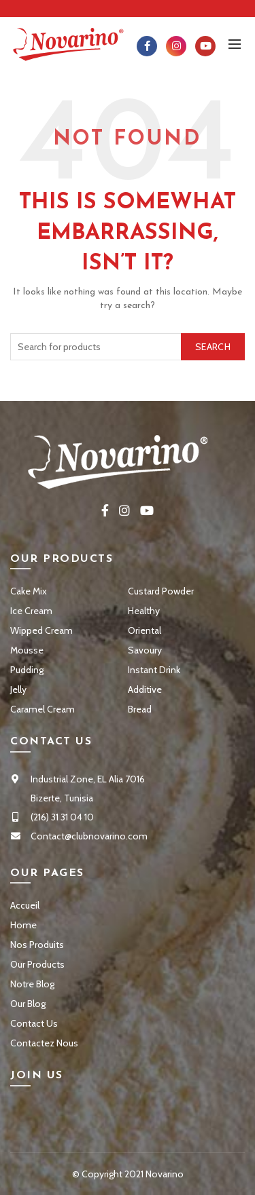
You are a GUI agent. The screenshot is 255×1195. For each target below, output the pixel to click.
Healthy (144, 611)
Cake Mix (28, 591)
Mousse (27, 650)
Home (23, 925)
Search (213, 347)
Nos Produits (37, 944)
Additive (145, 689)
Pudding (27, 670)
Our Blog (28, 1004)
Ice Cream (31, 611)
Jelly (18, 689)
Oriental (144, 630)
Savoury (145, 650)
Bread (140, 709)
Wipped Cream (41, 630)
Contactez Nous (44, 1043)
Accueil (24, 905)
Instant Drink (154, 670)
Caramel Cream (42, 709)
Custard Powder (161, 591)
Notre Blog (32, 984)
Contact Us (34, 1023)
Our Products (37, 964)
